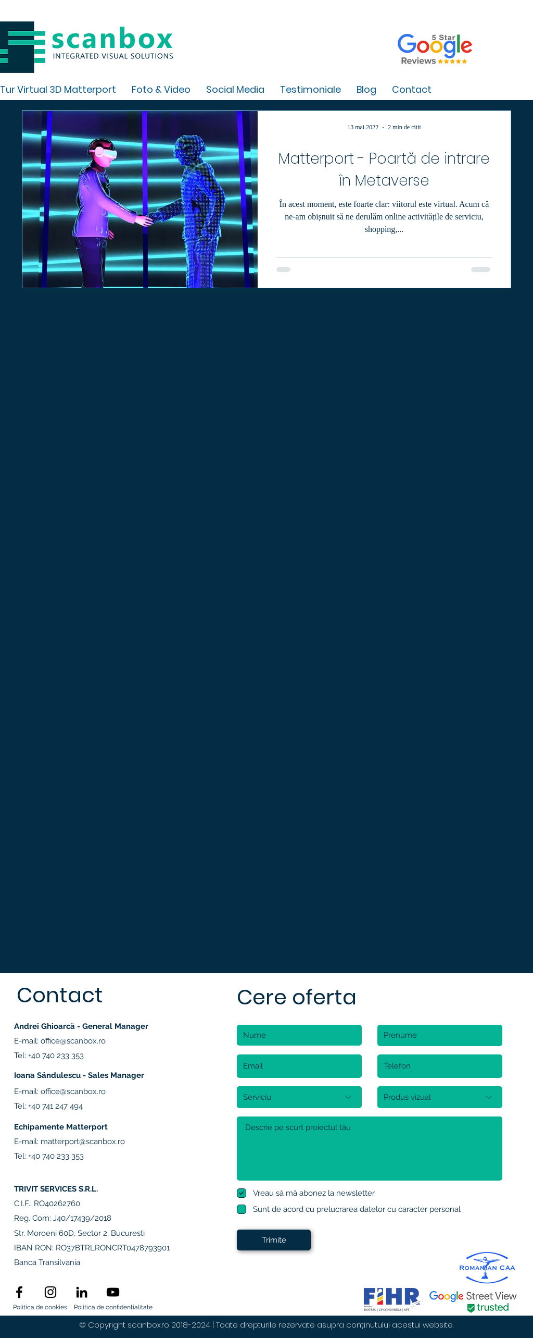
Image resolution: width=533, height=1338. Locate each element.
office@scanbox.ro (73, 1041)
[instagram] (50, 1292)
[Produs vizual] (439, 1097)
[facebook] (19, 1292)
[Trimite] (274, 1240)
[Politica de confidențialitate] (113, 1308)
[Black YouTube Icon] (113, 1292)
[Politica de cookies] (40, 1308)
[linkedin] (82, 1292)
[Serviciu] (299, 1097)
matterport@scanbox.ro (83, 1141)
